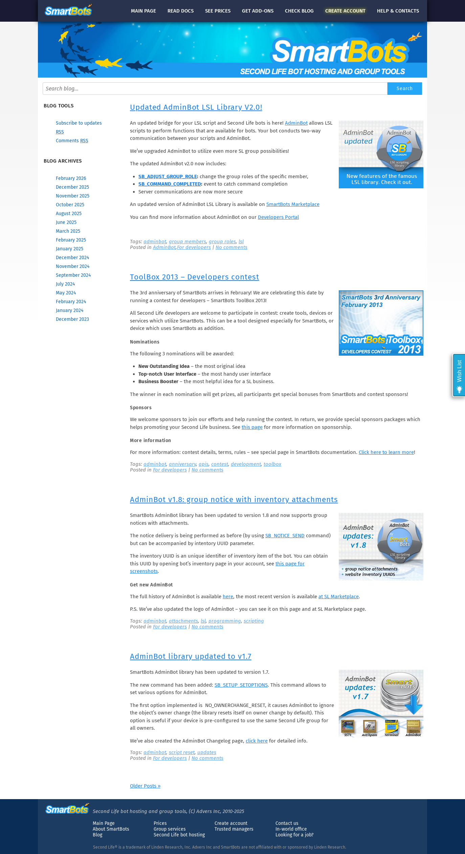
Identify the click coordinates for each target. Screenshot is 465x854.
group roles (222, 241)
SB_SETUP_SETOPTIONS (241, 685)
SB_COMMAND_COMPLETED (169, 184)
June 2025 (66, 222)
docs (181, 11)
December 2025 (72, 187)
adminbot (154, 241)
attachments (183, 621)
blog (299, 11)
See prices (217, 11)
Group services (170, 829)
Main (143, 11)
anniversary (182, 464)
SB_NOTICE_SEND (285, 536)
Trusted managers (234, 829)
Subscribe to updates (79, 123)
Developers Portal (278, 217)
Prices (160, 823)
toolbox (272, 464)
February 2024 (71, 302)
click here (257, 741)
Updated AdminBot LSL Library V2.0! (196, 107)
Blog (97, 835)
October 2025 (70, 205)
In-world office (291, 829)
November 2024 (72, 266)
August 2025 (69, 213)
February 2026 (71, 178)
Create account (231, 823)
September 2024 (73, 275)
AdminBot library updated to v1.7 (190, 656)
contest (219, 464)
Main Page (104, 823)
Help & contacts (398, 11)
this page (252, 427)
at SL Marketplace (338, 596)
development (246, 464)
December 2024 (72, 258)
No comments (231, 247)
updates (206, 752)
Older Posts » (145, 786)
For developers (194, 247)
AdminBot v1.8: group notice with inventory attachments (234, 499)
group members (187, 241)
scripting (254, 621)
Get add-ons (257, 11)
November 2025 (72, 196)
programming (224, 621)
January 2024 (69, 310)
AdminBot (296, 123)
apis (203, 464)
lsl (241, 241)
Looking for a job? (294, 835)
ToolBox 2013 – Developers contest (194, 277)
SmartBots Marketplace (292, 204)
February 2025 (71, 240)
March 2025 (68, 231)
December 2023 (72, 319)
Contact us (286, 823)
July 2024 (65, 284)
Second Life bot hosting (179, 835)
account (345, 11)
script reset (182, 752)
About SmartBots (111, 829)
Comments (72, 141)
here (228, 596)
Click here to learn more (386, 452)
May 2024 (66, 293)
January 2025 (69, 249)
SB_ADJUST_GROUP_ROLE (167, 176)
